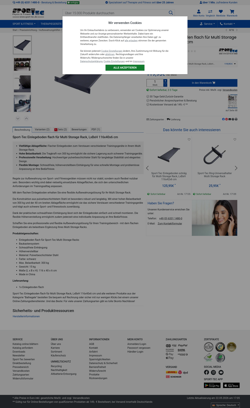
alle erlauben (131, 40)
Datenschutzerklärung (91, 61)
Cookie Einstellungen (112, 51)
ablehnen (110, 54)
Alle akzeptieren (124, 67)
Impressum (138, 61)
